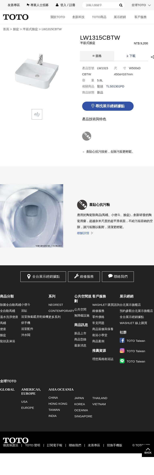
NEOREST (55, 304)
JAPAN (79, 398)
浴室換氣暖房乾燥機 (34, 316)
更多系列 (54, 317)
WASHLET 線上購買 (133, 323)
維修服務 (87, 276)
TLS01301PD (115, 86)
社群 (123, 332)
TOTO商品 (99, 17)
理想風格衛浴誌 (102, 359)
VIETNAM (99, 404)
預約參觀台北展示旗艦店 (136, 310)
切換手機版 (114, 445)
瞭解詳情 (83, 233)
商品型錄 (80, 339)
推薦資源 (99, 351)
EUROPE (27, 407)
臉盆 (16, 29)
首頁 (6, 29)
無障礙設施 (81, 315)
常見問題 (98, 323)
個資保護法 (10, 445)
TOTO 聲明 (32, 445)
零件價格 (98, 317)
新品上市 (80, 333)
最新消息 (80, 345)
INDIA (52, 416)
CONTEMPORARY (61, 310)
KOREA (79, 404)
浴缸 (24, 310)
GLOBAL (7, 389)
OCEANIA (81, 410)
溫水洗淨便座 (9, 317)
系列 (51, 296)
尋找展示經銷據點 (110, 106)
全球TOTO (139, 5)
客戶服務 (140, 17)
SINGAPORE (83, 416)
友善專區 (14, 5)
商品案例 (98, 341)
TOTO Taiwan (132, 340)
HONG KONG (57, 403)
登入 (63, 5)
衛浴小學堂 (99, 335)
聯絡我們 (121, 276)
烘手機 (25, 322)
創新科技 (78, 17)
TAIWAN (54, 409)
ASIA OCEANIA (60, 389)
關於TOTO (58, 17)
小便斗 (25, 304)
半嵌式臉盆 (30, 29)
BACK (148, 452)
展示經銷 (120, 17)
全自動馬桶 (7, 310)
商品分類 (7, 296)
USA (24, 401)
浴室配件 (27, 328)
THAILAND (99, 398)
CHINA (53, 397)
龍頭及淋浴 (7, 341)
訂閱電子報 (54, 445)
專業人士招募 (39, 5)
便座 (3, 329)
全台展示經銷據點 (46, 276)
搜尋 (121, 5)
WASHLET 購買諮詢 (106, 304)
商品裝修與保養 (102, 329)
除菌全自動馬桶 (10, 304)
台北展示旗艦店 (130, 304)
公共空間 (80, 309)
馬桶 (3, 323)
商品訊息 (81, 325)
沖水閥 (25, 335)
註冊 (72, 5)
